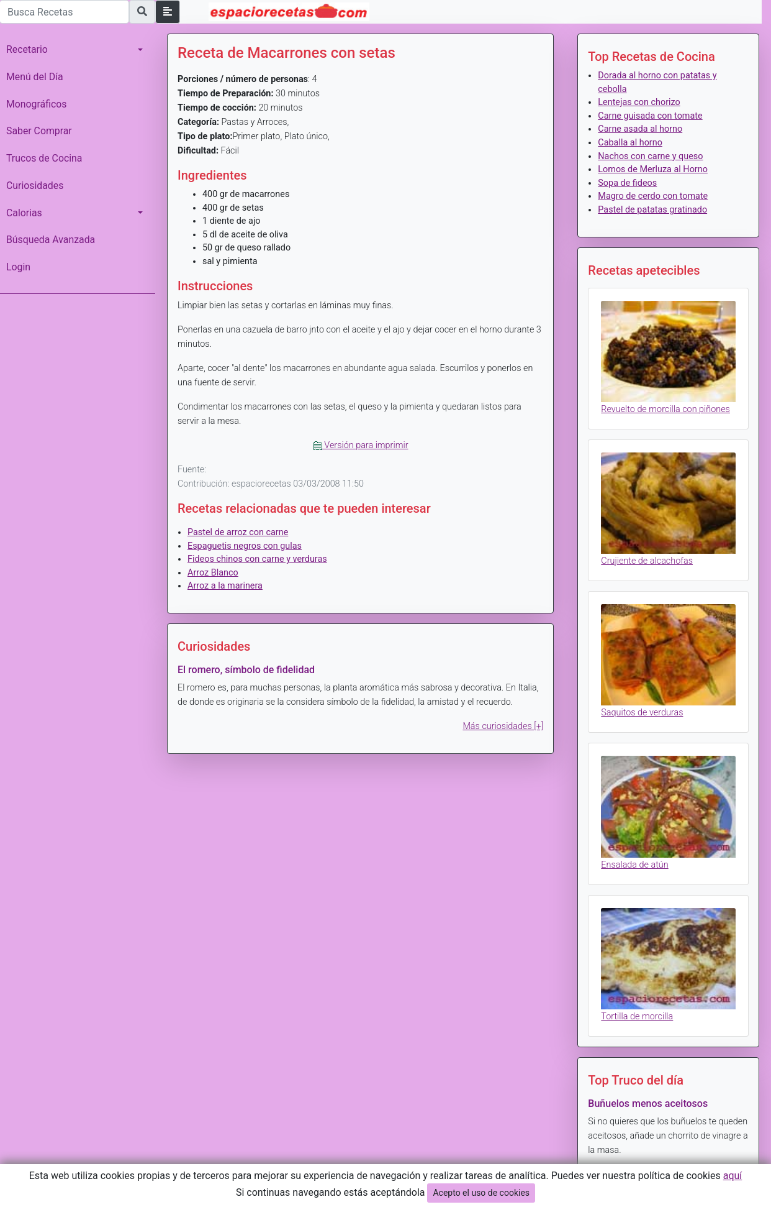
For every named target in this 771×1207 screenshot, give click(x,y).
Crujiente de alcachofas (647, 561)
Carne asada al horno (640, 129)
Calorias (24, 213)
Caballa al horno (630, 142)
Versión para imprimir (360, 445)
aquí (732, 1176)
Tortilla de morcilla (637, 1016)
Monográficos (36, 104)
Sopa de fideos (627, 183)
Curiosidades (34, 185)
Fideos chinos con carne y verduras (257, 559)
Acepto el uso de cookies (481, 1193)
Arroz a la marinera (225, 586)
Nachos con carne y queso (650, 156)
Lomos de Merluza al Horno (653, 169)
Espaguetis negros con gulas (244, 546)
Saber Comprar (39, 131)
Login (18, 267)
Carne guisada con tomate (650, 116)
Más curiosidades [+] (502, 726)
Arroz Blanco (212, 572)
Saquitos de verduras (642, 712)
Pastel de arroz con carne (237, 532)
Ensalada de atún (634, 865)
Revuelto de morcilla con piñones (665, 409)
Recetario (27, 49)
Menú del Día (34, 77)
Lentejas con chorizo (639, 102)
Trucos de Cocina (44, 158)
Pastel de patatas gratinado (652, 209)
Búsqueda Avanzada (50, 240)
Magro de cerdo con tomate (653, 196)
